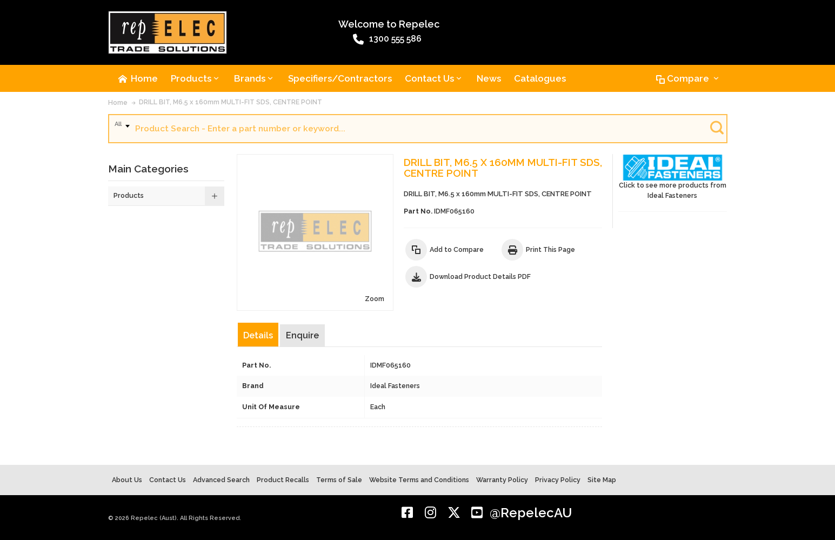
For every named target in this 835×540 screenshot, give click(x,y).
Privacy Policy (557, 480)
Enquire (302, 335)
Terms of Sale (339, 480)
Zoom (374, 299)
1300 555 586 (387, 39)
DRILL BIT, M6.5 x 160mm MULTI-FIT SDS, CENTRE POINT (230, 102)
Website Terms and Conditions (419, 480)
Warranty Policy (502, 480)
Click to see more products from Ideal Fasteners (672, 177)
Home (118, 102)
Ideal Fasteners (395, 386)
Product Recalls (283, 480)
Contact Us (167, 480)
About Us (127, 480)
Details (258, 335)
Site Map (601, 480)
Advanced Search (221, 480)
